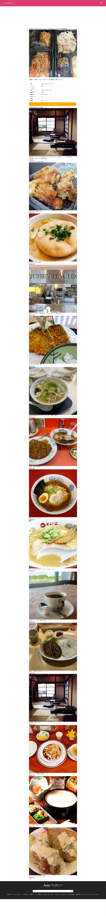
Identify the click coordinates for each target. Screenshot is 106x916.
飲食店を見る (32, 212)
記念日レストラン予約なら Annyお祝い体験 (64, 894)
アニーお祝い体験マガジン (8, 3)
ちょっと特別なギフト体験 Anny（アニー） (44, 894)
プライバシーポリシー (17, 894)
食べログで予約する (52, 104)
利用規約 (32, 894)
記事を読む (31, 160)
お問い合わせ (26, 894)
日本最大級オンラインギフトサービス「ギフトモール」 (87, 894)
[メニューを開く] (101, 3)
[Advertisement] (53, 16)
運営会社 (9, 894)
